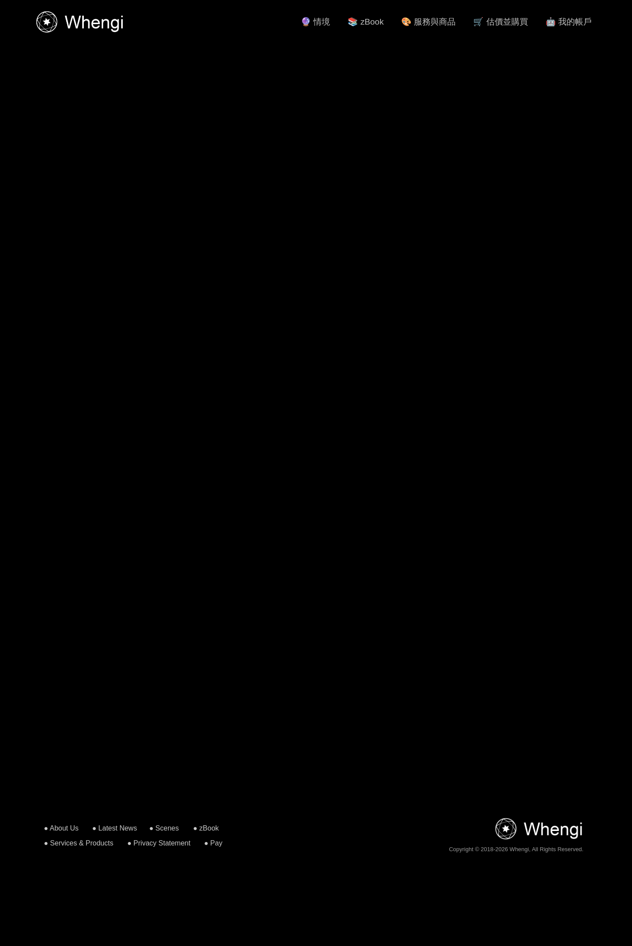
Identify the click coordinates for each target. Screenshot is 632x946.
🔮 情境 (315, 21)
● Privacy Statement (158, 843)
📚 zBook (366, 21)
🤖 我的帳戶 (569, 21)
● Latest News (114, 828)
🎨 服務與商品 (428, 21)
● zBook (206, 828)
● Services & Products (78, 843)
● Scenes (164, 828)
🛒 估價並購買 (500, 21)
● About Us (61, 828)
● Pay (213, 843)
